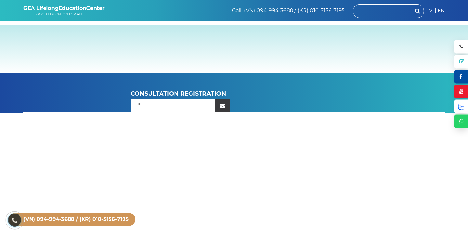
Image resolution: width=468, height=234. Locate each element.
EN (441, 11)
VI (431, 11)
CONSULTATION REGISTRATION (178, 93)
